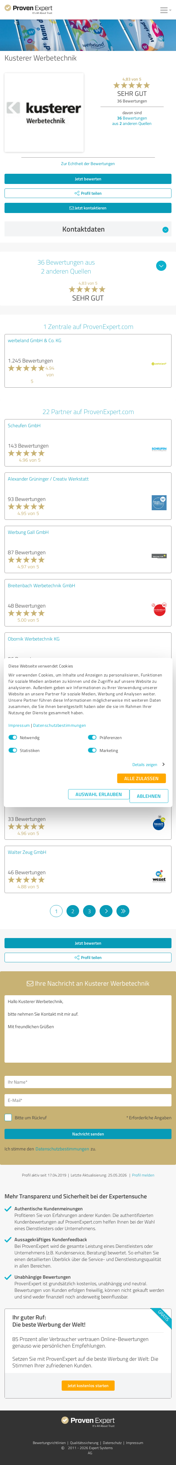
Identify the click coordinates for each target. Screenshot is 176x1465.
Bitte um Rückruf (31, 1117)
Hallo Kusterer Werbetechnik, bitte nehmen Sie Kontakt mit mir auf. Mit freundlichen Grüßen (88, 1029)
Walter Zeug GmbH (27, 852)
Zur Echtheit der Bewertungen (88, 163)
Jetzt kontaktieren (88, 208)
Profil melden (143, 1175)
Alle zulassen (141, 778)
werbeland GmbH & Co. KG (34, 340)
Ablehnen (149, 795)
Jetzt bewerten (88, 179)
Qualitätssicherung (84, 1442)
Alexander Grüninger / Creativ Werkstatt (48, 478)
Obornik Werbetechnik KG (34, 638)
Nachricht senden (88, 1134)
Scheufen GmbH (24, 425)
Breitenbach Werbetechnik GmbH (41, 585)
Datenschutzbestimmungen (59, 725)
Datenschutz (112, 1442)
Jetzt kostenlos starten (88, 1385)
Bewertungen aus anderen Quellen (132, 120)
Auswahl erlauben (99, 794)
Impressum (19, 725)
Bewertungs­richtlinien (49, 1442)
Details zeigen (144, 764)
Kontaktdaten (115, 229)
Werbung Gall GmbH (28, 532)
